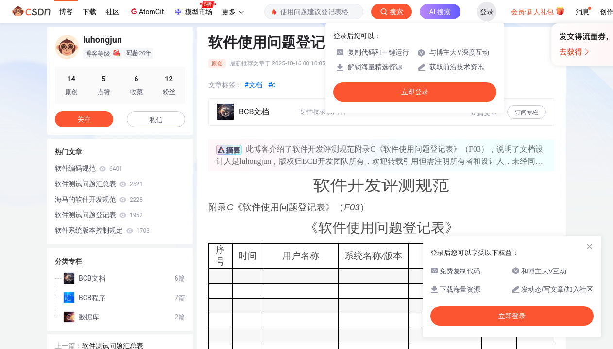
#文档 (253, 85)
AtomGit (146, 11)
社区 (112, 12)
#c (272, 85)
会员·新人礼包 (538, 11)
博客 (66, 12)
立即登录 (512, 316)
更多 (232, 12)
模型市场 (194, 8)
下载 (89, 12)
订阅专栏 (526, 112)
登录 (487, 12)
